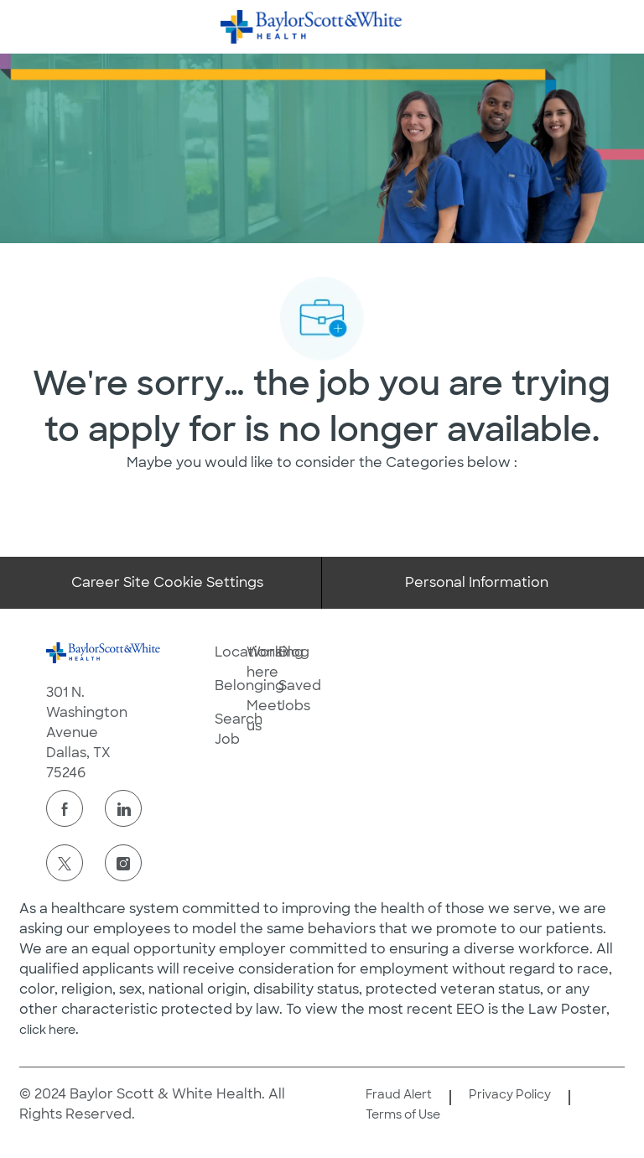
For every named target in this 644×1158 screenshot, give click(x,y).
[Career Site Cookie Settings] (167, 583)
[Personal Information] (476, 583)
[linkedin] (123, 808)
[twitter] (64, 862)
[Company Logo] (311, 26)
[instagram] (123, 862)
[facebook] (64, 808)
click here (47, 1029)
